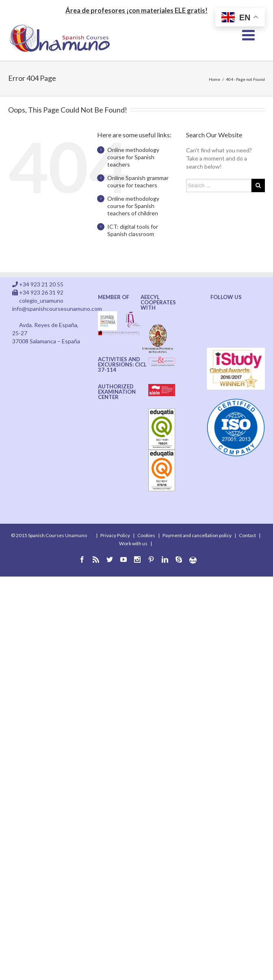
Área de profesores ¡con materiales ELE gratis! (136, 10)
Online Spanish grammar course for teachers (138, 181)
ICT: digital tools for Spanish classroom (132, 230)
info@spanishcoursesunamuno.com (57, 308)
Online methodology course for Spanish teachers (133, 157)
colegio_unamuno (41, 300)
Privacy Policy (115, 535)
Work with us (133, 543)
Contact (247, 535)
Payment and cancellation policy (197, 535)
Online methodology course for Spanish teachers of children (133, 206)
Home (214, 79)
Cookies (146, 535)
